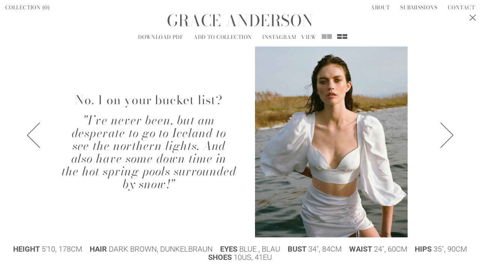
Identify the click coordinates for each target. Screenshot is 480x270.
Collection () (27, 7)
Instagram (279, 37)
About (380, 7)
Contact (461, 7)
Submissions (418, 7)
